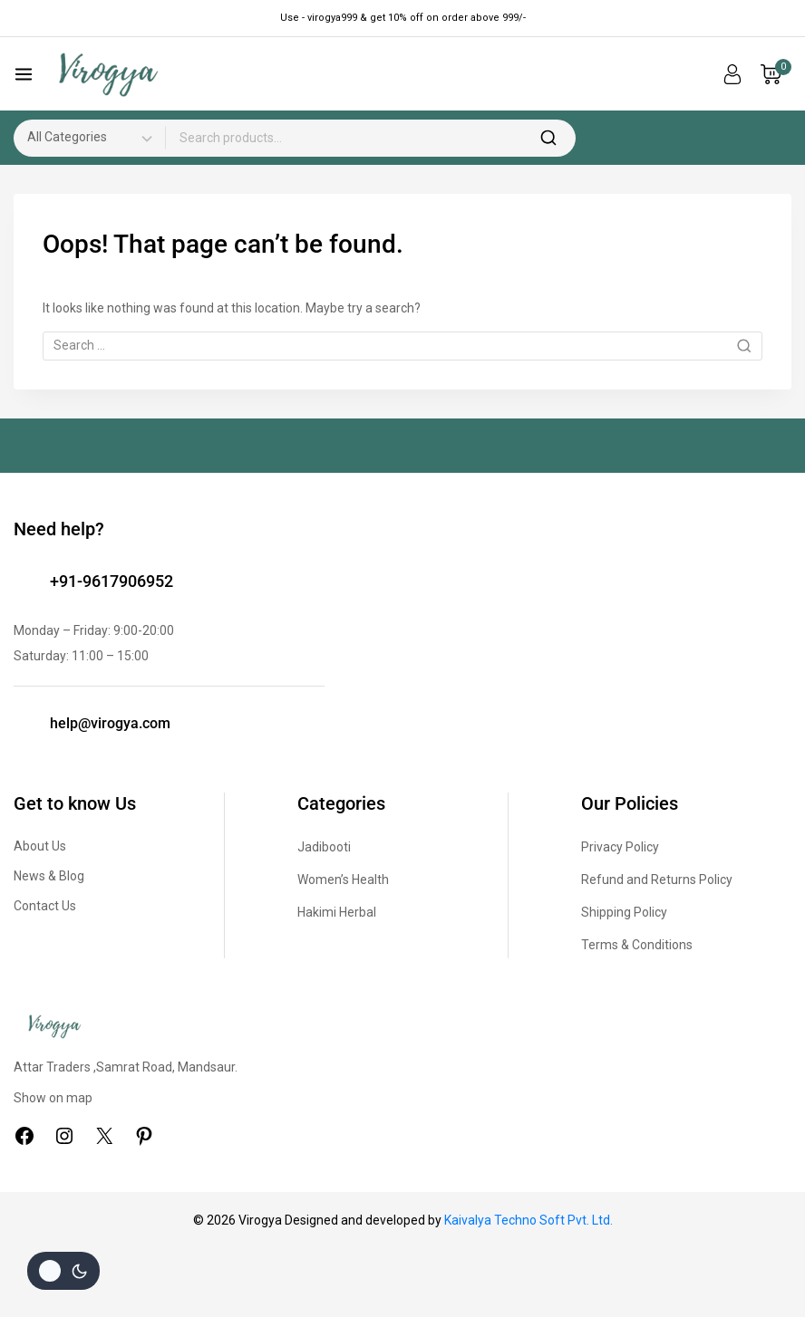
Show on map (53, 1098)
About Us (40, 846)
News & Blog (49, 876)
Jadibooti (324, 847)
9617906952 (127, 581)
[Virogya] (108, 75)
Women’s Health (343, 879)
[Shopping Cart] (776, 74)
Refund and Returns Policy (656, 879)
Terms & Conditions (637, 944)
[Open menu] (24, 74)
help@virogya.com (110, 723)
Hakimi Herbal (336, 912)
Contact (38, 906)
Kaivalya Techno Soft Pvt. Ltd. (528, 1220)
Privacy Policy (620, 847)
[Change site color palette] (63, 1271)
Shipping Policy (624, 912)
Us (69, 906)
